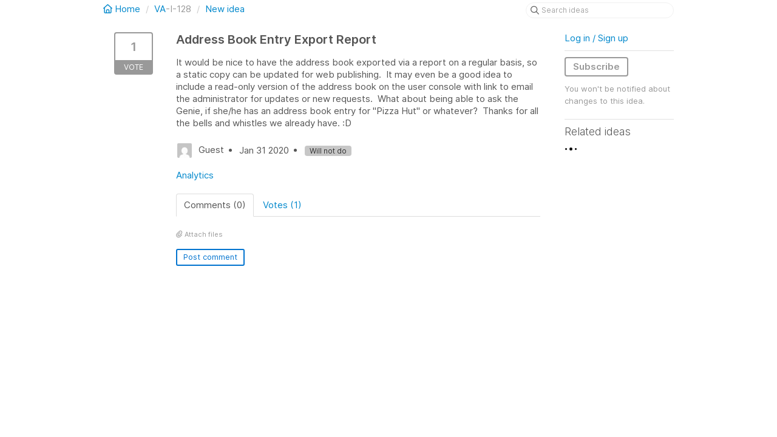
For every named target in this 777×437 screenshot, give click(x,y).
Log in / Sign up (596, 38)
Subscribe (596, 66)
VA (160, 9)
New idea (225, 9)
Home (123, 9)
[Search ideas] (600, 10)
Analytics (195, 175)
